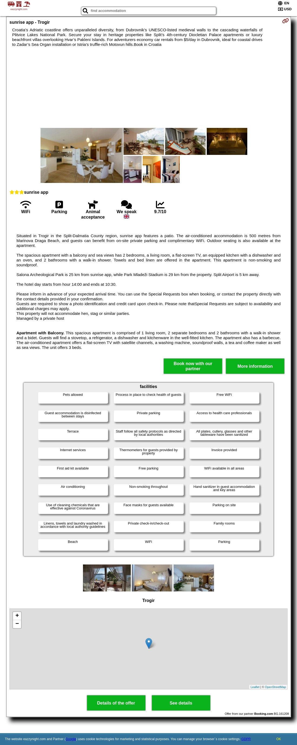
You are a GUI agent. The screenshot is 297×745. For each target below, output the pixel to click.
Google (71, 739)
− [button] (17, 624)
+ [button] (17, 616)
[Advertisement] (148, 87)
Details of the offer (116, 703)
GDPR (246, 739)
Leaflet (255, 687)
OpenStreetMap (275, 687)
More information (255, 366)
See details (181, 703)
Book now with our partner (192, 366)
